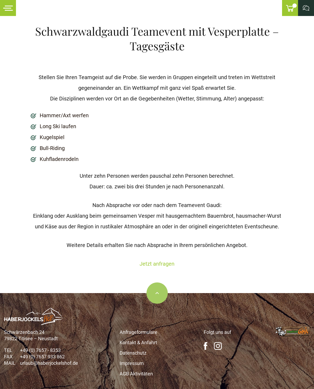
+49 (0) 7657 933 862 (42, 356)
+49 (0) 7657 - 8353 (40, 350)
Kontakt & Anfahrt (138, 342)
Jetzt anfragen (157, 264)
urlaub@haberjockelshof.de (49, 363)
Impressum (132, 363)
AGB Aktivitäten (136, 373)
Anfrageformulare (138, 332)
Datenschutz (133, 353)
